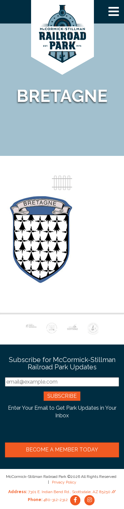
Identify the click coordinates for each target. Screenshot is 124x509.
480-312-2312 (55, 499)
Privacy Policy (64, 482)
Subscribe (62, 396)
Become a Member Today (62, 449)
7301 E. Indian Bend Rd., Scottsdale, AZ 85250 (69, 491)
